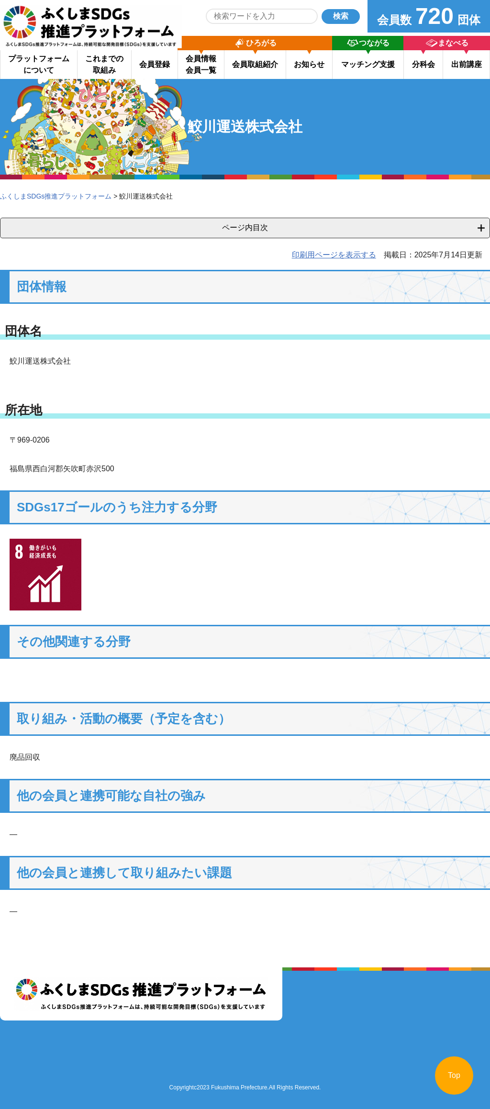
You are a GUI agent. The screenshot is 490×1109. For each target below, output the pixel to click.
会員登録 (154, 64)
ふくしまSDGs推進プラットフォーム (55, 196)
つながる (374, 43)
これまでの (104, 64)
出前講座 (466, 64)
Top (454, 1075)
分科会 (423, 64)
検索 (340, 16)
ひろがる (261, 43)
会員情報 (201, 64)
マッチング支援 (368, 64)
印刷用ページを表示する (334, 255)
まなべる (453, 43)
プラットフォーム (38, 64)
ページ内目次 (245, 227)
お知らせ (309, 64)
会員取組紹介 (255, 64)
